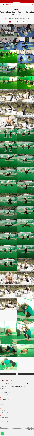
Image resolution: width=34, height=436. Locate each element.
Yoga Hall (22, 21)
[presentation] (16, 374)
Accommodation (22, 2)
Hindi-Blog (10, 2)
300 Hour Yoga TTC (4, 415)
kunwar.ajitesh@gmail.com (22, 0)
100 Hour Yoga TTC (4, 410)
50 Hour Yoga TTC (4, 407)
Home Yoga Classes (4, 399)
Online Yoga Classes (4, 397)
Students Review (16, 2)
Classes (13, 21)
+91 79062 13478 (14, 0)
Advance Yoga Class (4, 394)
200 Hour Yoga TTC (4, 412)
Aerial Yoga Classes (4, 401)
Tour (18, 21)
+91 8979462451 (3, 386)
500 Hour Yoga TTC (4, 417)
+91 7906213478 (11, 386)
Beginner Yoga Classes (5, 392)
